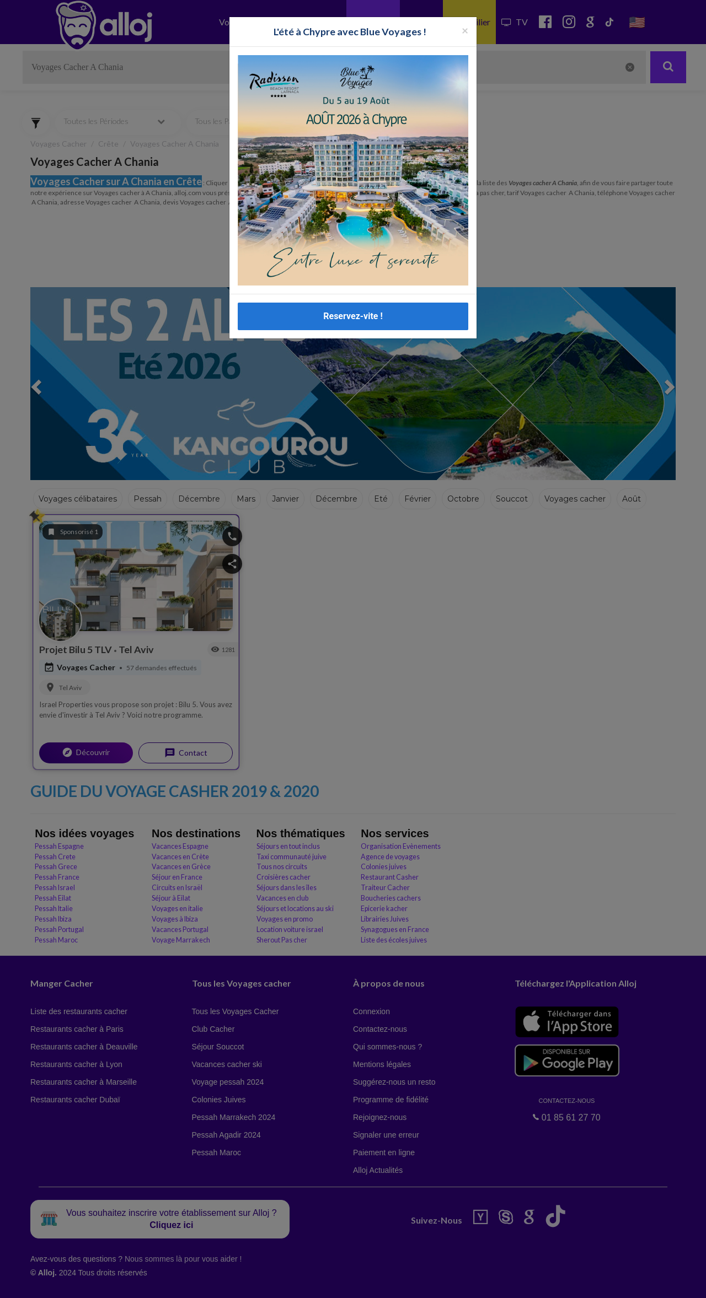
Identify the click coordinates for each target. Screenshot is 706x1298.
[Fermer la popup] (465, 30)
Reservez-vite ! (353, 316)
